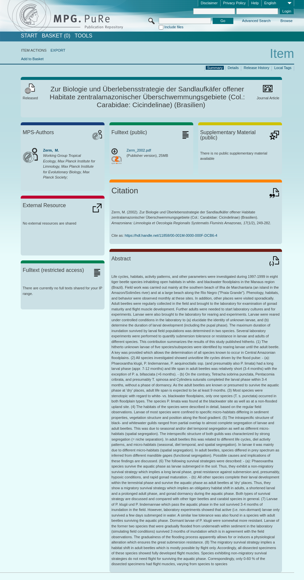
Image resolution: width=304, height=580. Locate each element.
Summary (214, 68)
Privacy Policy (234, 3)
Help (255, 3)
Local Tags (282, 68)
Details (233, 68)
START (29, 35)
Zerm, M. (51, 150)
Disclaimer (209, 3)
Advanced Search (256, 21)
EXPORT (58, 50)
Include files (173, 27)
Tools (83, 35)
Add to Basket (32, 59)
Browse (286, 21)
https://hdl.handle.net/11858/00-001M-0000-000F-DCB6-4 (171, 235)
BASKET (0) (56, 35)
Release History (256, 68)
